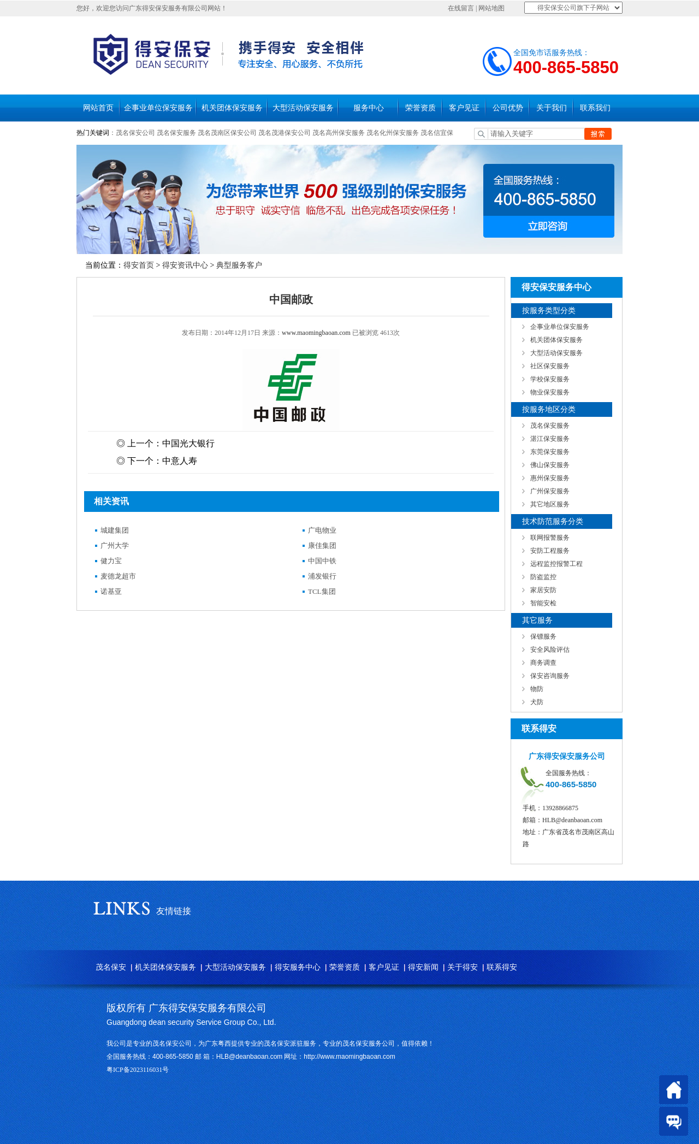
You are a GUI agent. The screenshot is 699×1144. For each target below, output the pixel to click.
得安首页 (138, 265)
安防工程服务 (550, 550)
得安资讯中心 (185, 265)
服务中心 (368, 108)
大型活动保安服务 (303, 108)
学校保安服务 (550, 379)
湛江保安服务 (550, 438)
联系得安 (502, 967)
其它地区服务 (550, 504)
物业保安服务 (550, 392)
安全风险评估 (550, 649)
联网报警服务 (550, 537)
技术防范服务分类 (552, 521)
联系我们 (595, 108)
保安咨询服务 (550, 676)
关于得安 (462, 967)
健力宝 (111, 561)
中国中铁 (322, 561)
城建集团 (114, 530)
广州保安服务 (550, 491)
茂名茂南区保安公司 (227, 133)
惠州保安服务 (550, 478)
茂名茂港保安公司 (284, 133)
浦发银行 (322, 576)
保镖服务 (543, 636)
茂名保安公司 (135, 133)
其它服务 (537, 620)
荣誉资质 (420, 108)
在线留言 (461, 8)
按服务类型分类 (549, 310)
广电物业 (322, 530)
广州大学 (114, 545)
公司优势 (508, 108)
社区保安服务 (550, 366)
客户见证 (464, 108)
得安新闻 (423, 967)
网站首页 (98, 108)
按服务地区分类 (549, 409)
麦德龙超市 (118, 576)
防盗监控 (543, 577)
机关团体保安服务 (232, 108)
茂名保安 (111, 967)
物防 (536, 689)
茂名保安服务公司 (368, 1043)
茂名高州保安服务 (338, 133)
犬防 (536, 702)
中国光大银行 (188, 443)
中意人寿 (179, 460)
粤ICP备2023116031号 (137, 1070)
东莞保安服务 (550, 452)
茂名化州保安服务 (393, 133)
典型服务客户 (239, 265)
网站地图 (491, 8)
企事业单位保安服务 (158, 108)
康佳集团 (322, 545)
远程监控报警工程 (556, 564)
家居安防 (543, 590)
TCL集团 (322, 591)
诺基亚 (111, 591)
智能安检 (543, 603)
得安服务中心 (298, 967)
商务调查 (543, 662)
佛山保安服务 (550, 465)
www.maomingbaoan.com (316, 333)
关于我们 (551, 108)
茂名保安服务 (176, 133)
